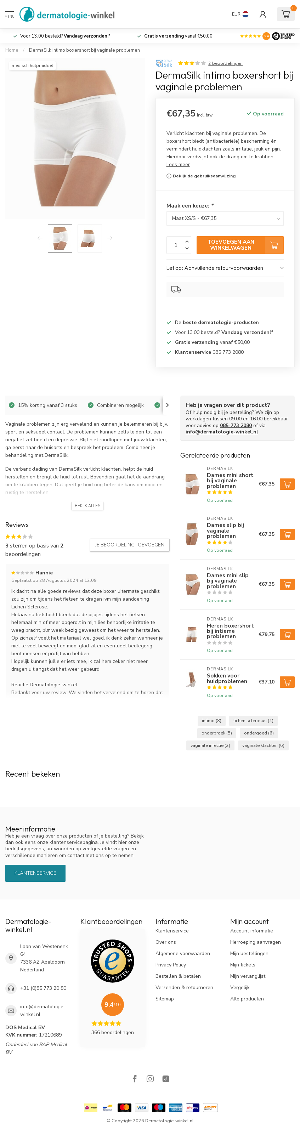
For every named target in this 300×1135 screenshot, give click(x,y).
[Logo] (283, 36)
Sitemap (164, 998)
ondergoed (259, 733)
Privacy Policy (170, 964)
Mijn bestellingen (249, 953)
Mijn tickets (242, 964)
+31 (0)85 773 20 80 (43, 988)
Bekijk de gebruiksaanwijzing (204, 176)
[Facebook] (134, 1079)
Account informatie (251, 930)
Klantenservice (35, 873)
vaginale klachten (263, 745)
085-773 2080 (236, 425)
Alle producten (247, 998)
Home (11, 50)
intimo (211, 720)
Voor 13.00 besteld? (65, 36)
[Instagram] (150, 1079)
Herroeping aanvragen (255, 942)
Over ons (165, 942)
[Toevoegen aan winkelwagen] (287, 484)
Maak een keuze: (189, 205)
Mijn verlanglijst (247, 976)
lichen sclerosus (253, 720)
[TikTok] (165, 1079)
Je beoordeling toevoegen (129, 545)
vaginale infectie (210, 745)
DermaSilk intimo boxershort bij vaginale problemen (84, 50)
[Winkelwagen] (286, 14)
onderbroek (217, 733)
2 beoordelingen (225, 63)
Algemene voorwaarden (182, 953)
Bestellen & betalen (178, 976)
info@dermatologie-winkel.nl (222, 432)
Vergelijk (240, 987)
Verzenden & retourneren (184, 987)
